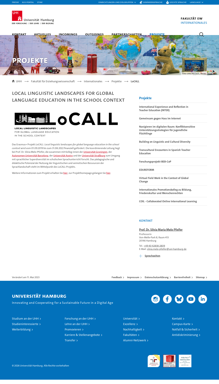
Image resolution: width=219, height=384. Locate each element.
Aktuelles (42, 34)
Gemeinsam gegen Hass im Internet (160, 122)
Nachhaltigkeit (132, 334)
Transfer (70, 345)
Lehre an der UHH (76, 328)
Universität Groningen (95, 156)
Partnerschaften (127, 34)
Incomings (68, 34)
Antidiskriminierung (185, 339)
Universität (130, 323)
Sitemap (200, 281)
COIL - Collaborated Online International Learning (168, 205)
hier (65, 177)
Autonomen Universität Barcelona (30, 159)
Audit (166, 360)
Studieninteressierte (25, 328)
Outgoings (94, 34)
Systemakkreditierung (200, 360)
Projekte (157, 34)
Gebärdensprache (152, 2)
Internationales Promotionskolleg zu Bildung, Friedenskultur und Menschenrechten (165, 195)
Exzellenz (129, 328)
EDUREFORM (146, 174)
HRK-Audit (184, 360)
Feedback (117, 281)
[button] (117, 2)
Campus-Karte (181, 328)
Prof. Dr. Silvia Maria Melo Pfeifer (161, 234)
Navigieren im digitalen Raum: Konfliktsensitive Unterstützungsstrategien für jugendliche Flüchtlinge (167, 134)
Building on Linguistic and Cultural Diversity (164, 146)
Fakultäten (130, 339)
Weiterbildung (21, 334)
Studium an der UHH (25, 323)
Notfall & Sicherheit (184, 334)
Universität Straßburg (93, 159)
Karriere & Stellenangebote (82, 339)
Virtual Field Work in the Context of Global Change (164, 184)
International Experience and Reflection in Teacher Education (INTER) (163, 112)
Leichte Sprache (178, 2)
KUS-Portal (28, 2)
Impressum (133, 281)
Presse (15, 2)
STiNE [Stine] (39, 2)
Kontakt (19, 34)
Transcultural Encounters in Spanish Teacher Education (164, 156)
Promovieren (73, 334)
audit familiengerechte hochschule (153, 364)
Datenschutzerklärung (157, 281)
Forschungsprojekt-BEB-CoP (155, 166)
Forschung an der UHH (79, 323)
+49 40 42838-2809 (154, 250)
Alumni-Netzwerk (134, 345)
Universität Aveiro (63, 159)
